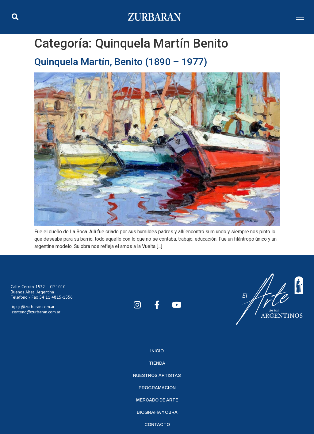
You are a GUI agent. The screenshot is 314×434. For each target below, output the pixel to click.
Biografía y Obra (157, 412)
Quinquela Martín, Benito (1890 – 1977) (120, 62)
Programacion (157, 388)
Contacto (157, 424)
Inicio (157, 351)
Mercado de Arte (157, 400)
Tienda (157, 363)
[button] (15, 17)
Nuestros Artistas (157, 375)
